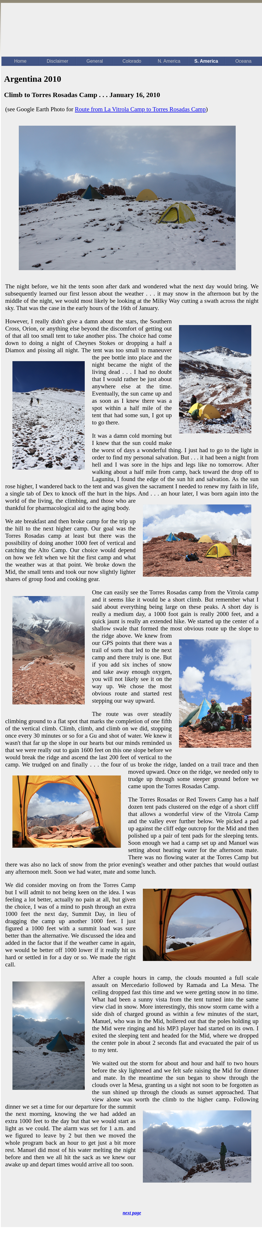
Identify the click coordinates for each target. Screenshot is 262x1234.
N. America (169, 61)
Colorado (132, 61)
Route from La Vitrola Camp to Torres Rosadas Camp (140, 109)
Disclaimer (58, 61)
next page (132, 1212)
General (94, 61)
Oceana (243, 61)
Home (20, 61)
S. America (206, 61)
